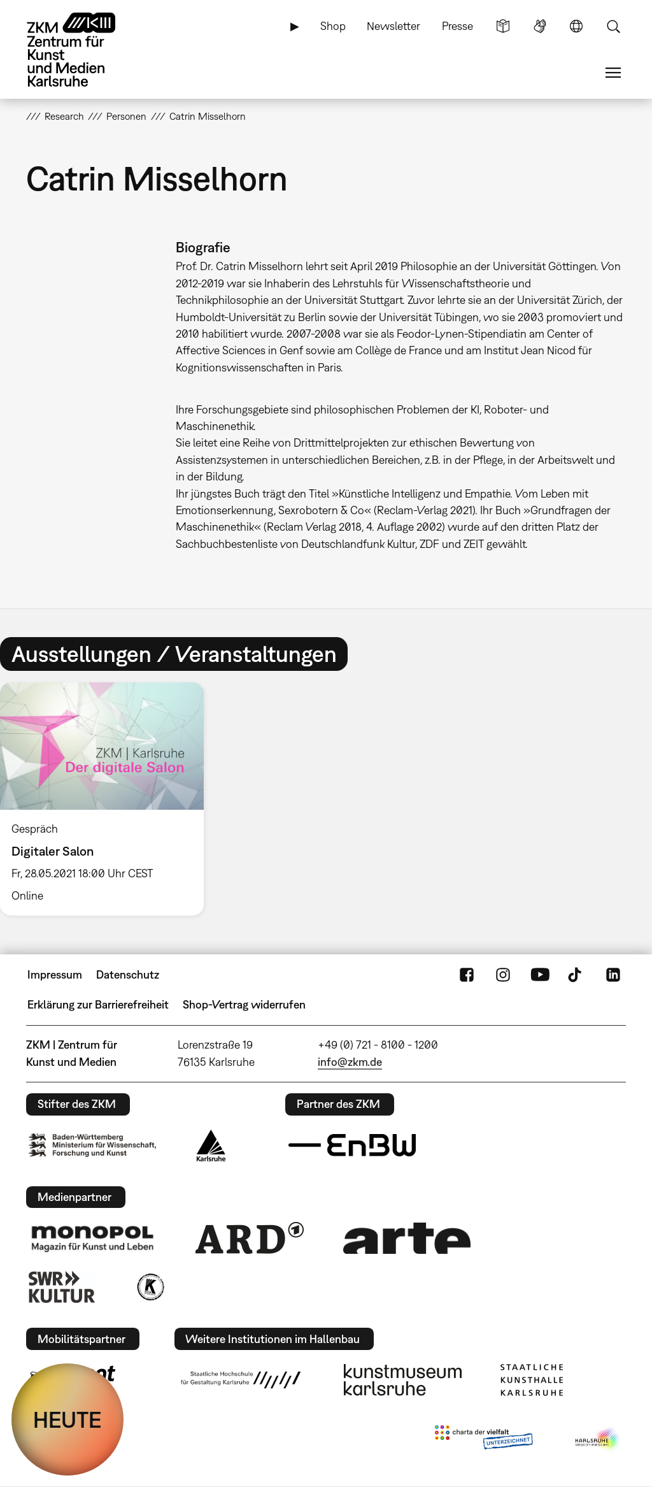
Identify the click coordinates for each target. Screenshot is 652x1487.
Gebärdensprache (540, 26)
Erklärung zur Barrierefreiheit (98, 1004)
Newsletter (393, 25)
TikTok (576, 974)
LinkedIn (613, 974)
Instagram (503, 974)
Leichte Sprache (503, 26)
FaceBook (466, 974)
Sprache (576, 26)
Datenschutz (127, 974)
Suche (613, 26)
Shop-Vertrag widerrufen (244, 1004)
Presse (457, 25)
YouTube (540, 974)
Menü (613, 72)
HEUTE (67, 1419)
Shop (333, 25)
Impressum (54, 974)
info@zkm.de (350, 1061)
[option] (107, 799)
